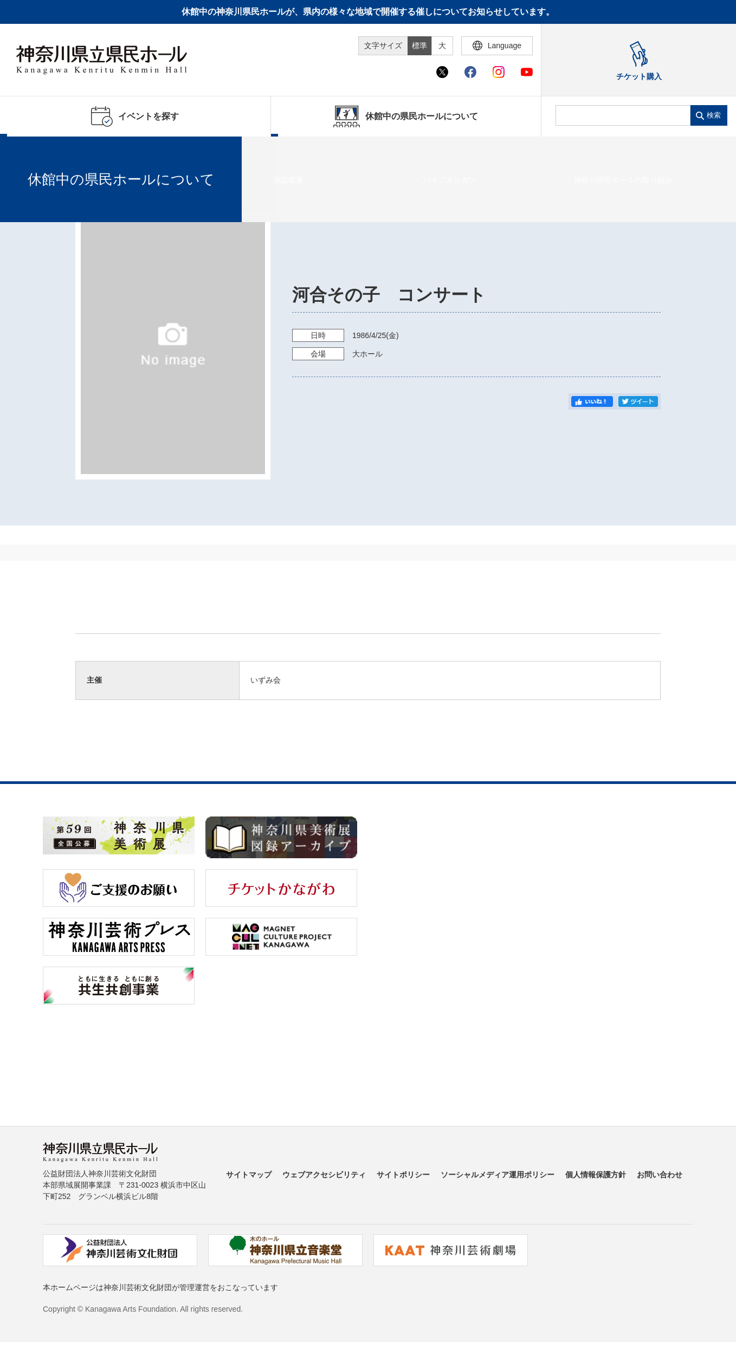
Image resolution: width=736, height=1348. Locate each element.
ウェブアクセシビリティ (324, 1174)
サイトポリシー (403, 1174)
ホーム (26, 150)
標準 (419, 45)
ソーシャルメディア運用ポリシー (497, 1174)
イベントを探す (68, 150)
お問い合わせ (659, 1174)
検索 (714, 115)
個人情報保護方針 (595, 1174)
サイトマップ (249, 1174)
